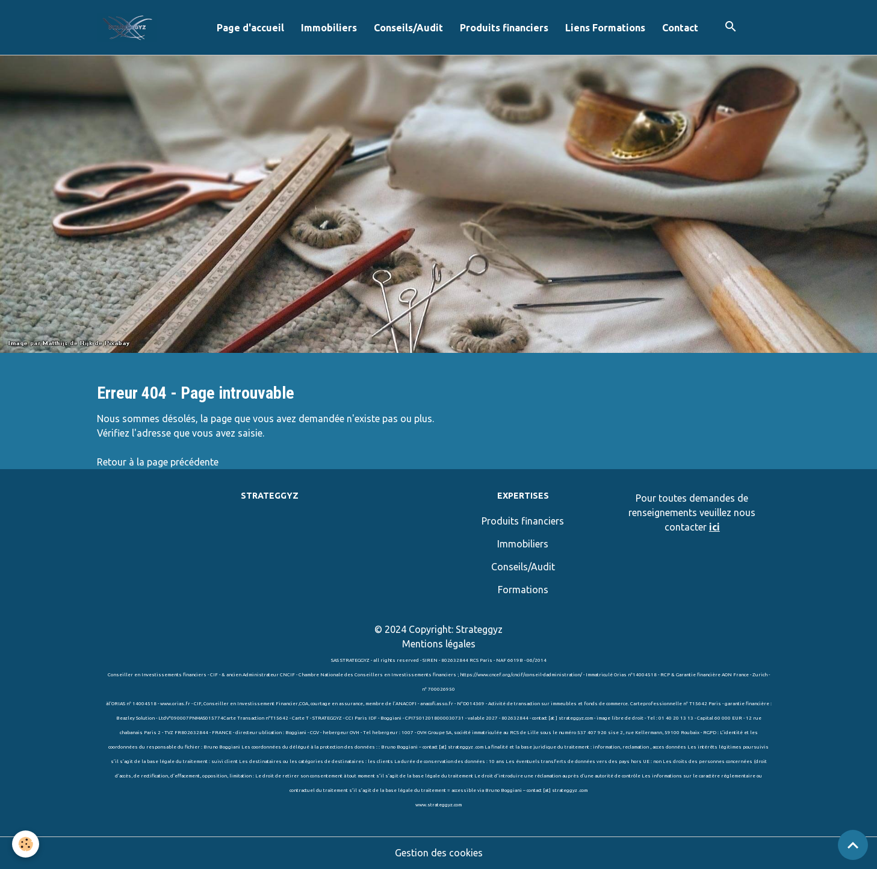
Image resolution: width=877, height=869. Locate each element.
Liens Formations (605, 27)
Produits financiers (504, 27)
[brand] (129, 27)
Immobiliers (329, 27)
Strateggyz (479, 629)
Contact (680, 27)
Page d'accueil (250, 27)
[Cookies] (25, 844)
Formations (523, 589)
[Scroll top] (853, 845)
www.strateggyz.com (438, 805)
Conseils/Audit (408, 27)
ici (714, 527)
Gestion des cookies (439, 852)
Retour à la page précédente (157, 461)
